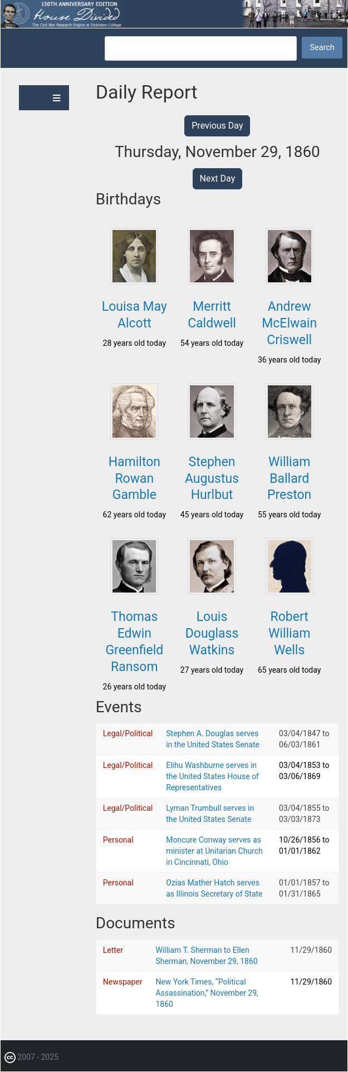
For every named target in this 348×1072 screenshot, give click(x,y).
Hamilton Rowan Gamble (134, 478)
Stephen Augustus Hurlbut (212, 478)
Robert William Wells (289, 633)
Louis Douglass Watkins (212, 633)
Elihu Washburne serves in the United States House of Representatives (212, 776)
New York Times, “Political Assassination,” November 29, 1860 (206, 993)
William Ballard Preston (289, 478)
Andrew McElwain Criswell (289, 323)
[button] (134, 281)
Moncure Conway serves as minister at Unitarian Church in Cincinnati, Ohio (214, 851)
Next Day (218, 178)
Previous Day (217, 125)
